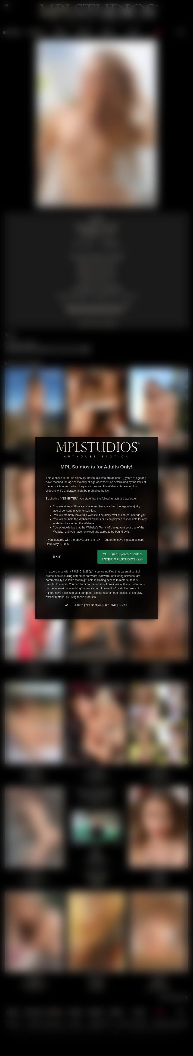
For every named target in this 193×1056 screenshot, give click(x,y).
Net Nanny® (93, 605)
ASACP (123, 605)
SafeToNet (110, 605)
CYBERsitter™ (74, 605)
